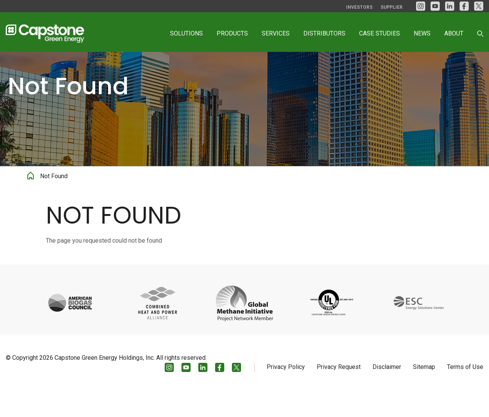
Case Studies (379, 33)
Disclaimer (386, 392)
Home (30, 201)
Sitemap (424, 392)
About (453, 33)
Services (276, 33)
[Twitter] (478, 6)
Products (232, 33)
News (422, 33)
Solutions (186, 33)
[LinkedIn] (449, 6)
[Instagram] (420, 6)
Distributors (324, 33)
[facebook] (464, 6)
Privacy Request (339, 392)
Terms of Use (465, 392)
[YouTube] (435, 6)
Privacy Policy (286, 392)
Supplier (392, 7)
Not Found (54, 202)
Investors (359, 7)
